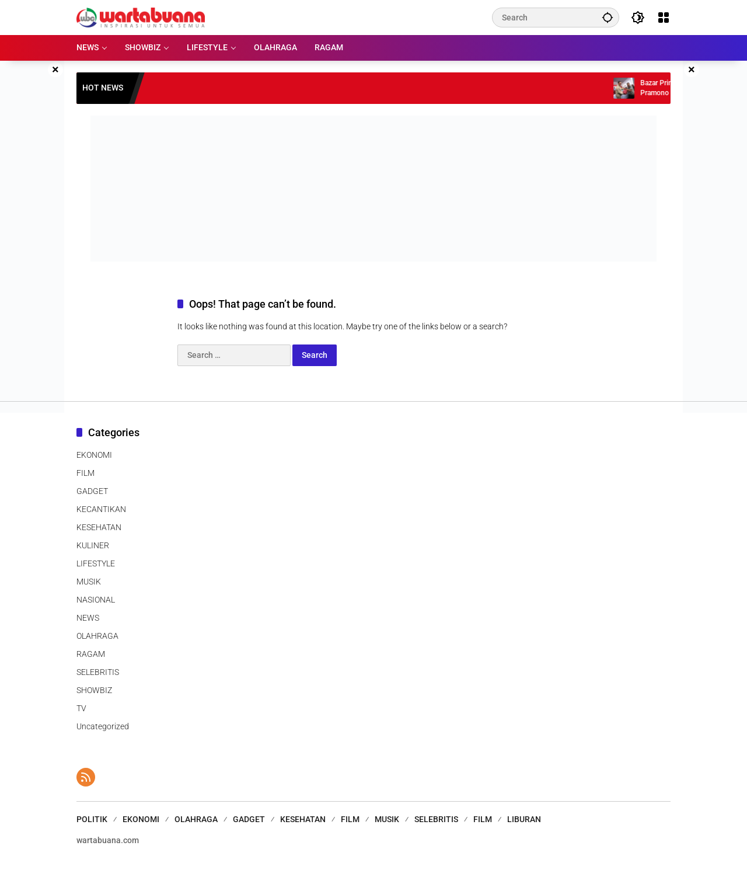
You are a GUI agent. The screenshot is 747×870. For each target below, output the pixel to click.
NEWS (87, 617)
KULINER (92, 545)
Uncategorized (102, 726)
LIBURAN (524, 819)
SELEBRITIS (97, 672)
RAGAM (90, 654)
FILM (85, 473)
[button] (607, 17)
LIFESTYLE (95, 563)
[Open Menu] (664, 18)
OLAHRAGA (97, 636)
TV (81, 708)
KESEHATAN (98, 527)
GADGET (92, 491)
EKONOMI (94, 455)
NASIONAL (95, 599)
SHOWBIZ (94, 690)
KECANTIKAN (101, 509)
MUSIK (88, 581)
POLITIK (91, 819)
